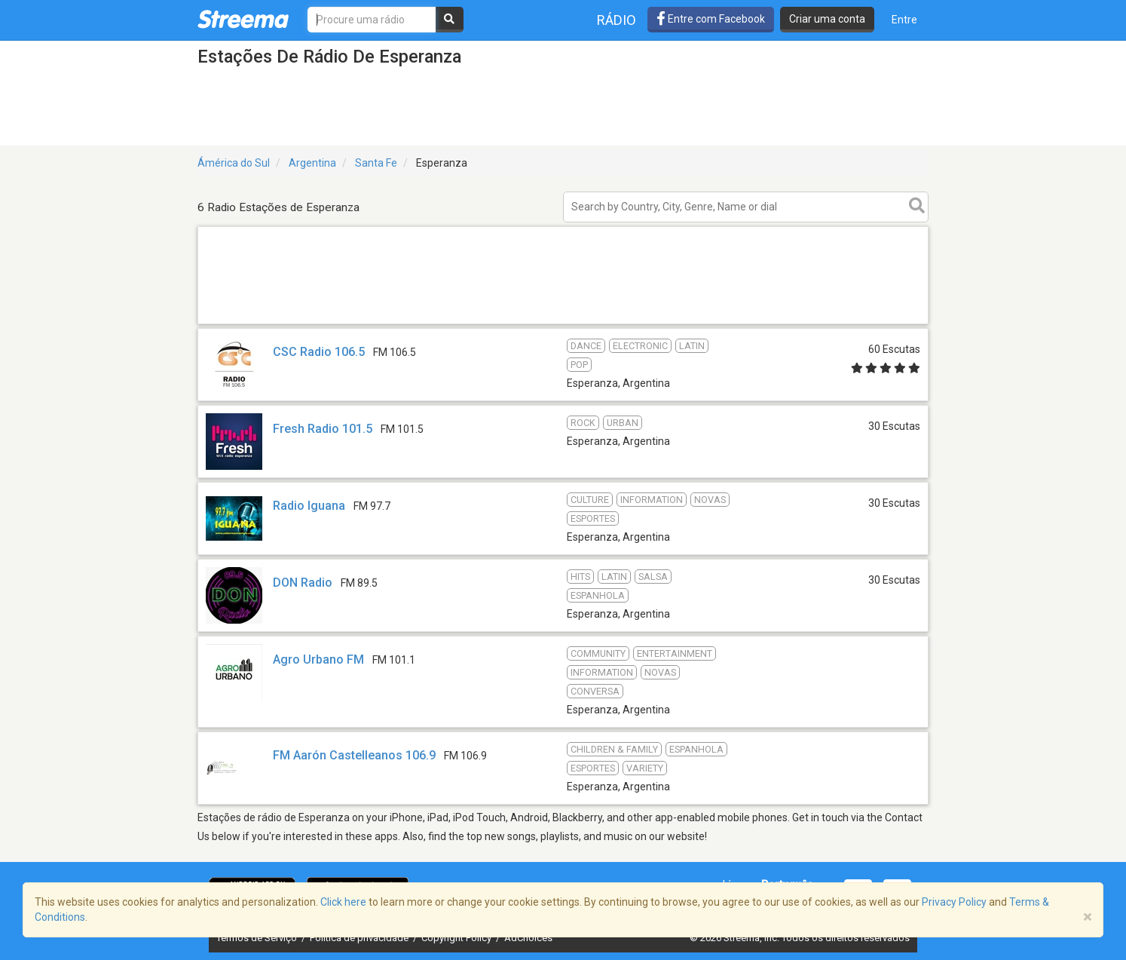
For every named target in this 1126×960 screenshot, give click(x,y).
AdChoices (528, 937)
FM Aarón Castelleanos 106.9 (354, 755)
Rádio (616, 20)
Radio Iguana (309, 505)
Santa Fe (376, 163)
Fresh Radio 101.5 (322, 429)
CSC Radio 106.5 (319, 352)
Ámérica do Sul (233, 163)
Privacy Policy (954, 902)
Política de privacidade (360, 937)
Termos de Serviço (257, 937)
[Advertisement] (563, 323)
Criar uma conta (827, 19)
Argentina (312, 163)
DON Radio (302, 582)
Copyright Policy (457, 937)
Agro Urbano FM (318, 659)
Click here (343, 902)
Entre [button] (904, 20)
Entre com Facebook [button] (710, 19)
